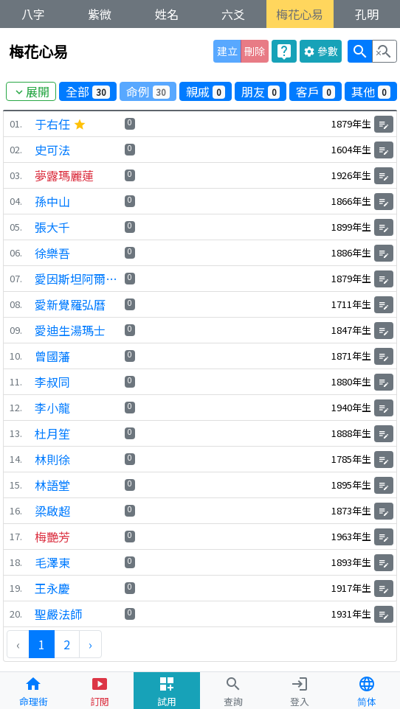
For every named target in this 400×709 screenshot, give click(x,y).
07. (16, 279)
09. (16, 330)
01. (16, 124)
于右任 (60, 124)
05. (16, 227)
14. (16, 459)
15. (16, 485)
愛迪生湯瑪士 (70, 330)
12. (16, 408)
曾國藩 (52, 356)
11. (16, 382)
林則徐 (52, 459)
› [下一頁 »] (90, 644)
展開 (31, 91)
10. (16, 356)
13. (16, 433)
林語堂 (52, 485)
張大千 (52, 227)
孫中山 (52, 201)
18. (16, 562)
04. (16, 201)
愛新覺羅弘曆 (70, 304)
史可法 (52, 149)
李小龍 (52, 407)
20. (16, 614)
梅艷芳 (52, 536)
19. (16, 588)
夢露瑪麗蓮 (64, 175)
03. (16, 176)
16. (16, 511)
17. (16, 537)
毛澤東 (52, 562)
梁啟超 (52, 511)
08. (16, 304)
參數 (320, 50)
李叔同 (52, 382)
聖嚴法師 (58, 614)
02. (16, 150)
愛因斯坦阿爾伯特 (78, 278)
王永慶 (52, 588)
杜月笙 (52, 433)
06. (16, 253)
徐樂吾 (52, 253)
